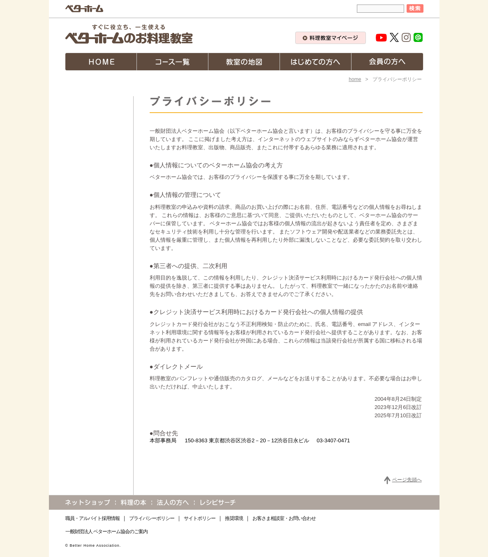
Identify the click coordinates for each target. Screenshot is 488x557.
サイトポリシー (199, 518)
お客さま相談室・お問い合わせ (284, 518)
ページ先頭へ (407, 480)
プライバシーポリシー (151, 518)
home (355, 79)
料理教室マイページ (330, 38)
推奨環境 (234, 518)
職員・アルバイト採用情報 (92, 518)
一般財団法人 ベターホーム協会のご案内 (106, 531)
